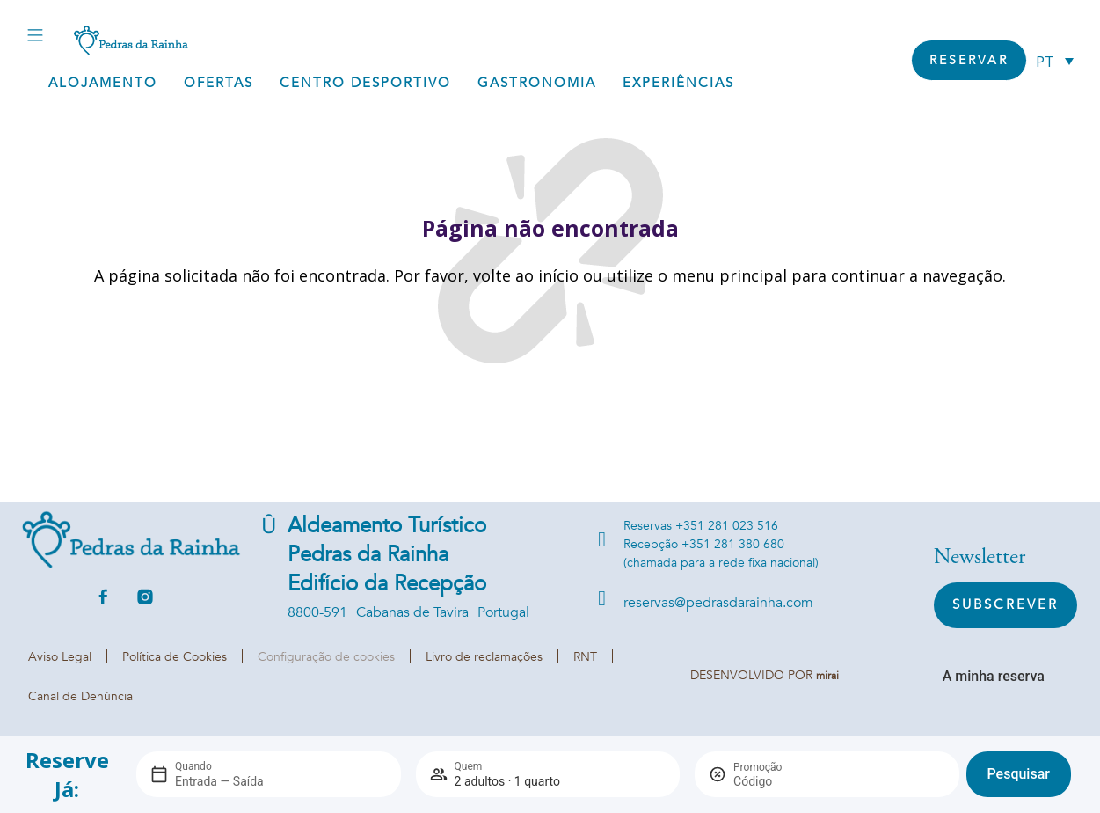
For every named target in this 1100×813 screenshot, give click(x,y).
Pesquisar (1018, 773)
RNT (585, 656)
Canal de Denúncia (80, 696)
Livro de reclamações (484, 656)
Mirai (827, 676)
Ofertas (218, 83)
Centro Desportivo (365, 83)
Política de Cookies (174, 656)
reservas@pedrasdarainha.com (718, 602)
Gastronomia (536, 83)
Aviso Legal (59, 656)
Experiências (678, 83)
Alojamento (102, 83)
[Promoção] (775, 781)
